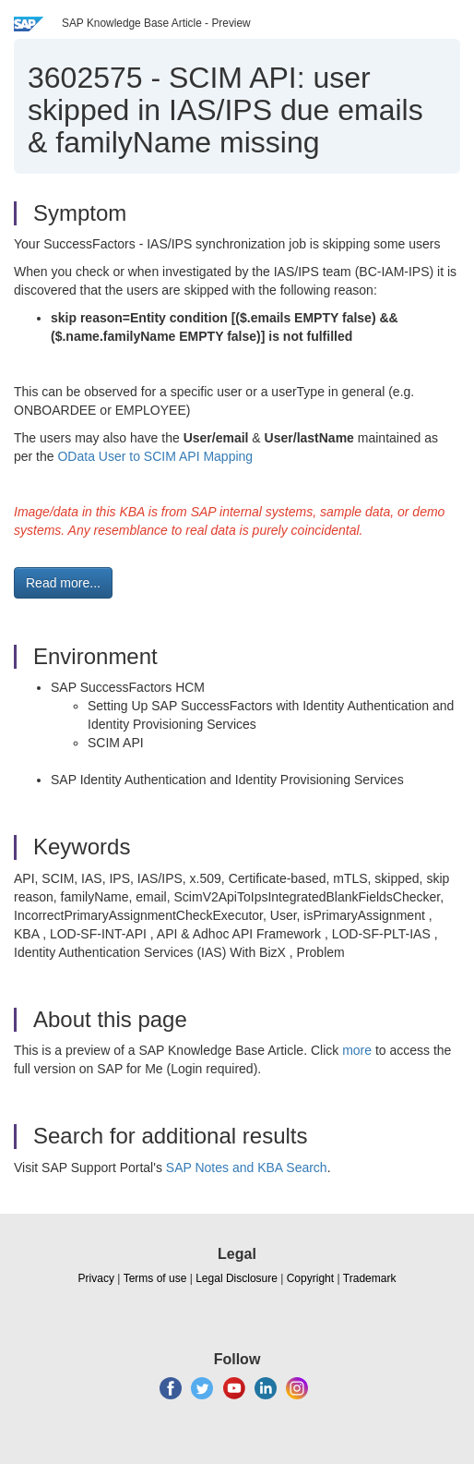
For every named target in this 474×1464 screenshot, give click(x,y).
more (357, 1050)
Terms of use (155, 1278)
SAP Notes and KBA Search (246, 1167)
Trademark (370, 1278)
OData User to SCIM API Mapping (155, 456)
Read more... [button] (63, 582)
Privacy (96, 1278)
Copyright (310, 1278)
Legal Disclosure (237, 1278)
